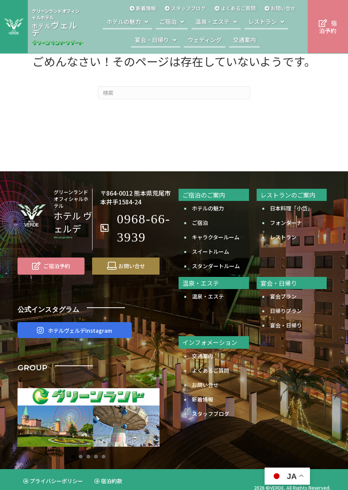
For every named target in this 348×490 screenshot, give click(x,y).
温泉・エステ (208, 296)
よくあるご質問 (210, 370)
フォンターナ (286, 222)
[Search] (174, 92)
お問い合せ (205, 385)
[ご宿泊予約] (51, 266)
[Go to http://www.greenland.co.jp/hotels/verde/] (57, 26)
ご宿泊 (200, 222)
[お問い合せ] (126, 266)
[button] (75, 330)
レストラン (283, 237)
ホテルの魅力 (208, 208)
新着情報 (202, 399)
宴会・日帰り (286, 325)
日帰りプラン (286, 311)
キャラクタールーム (215, 237)
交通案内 (202, 356)
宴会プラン (283, 296)
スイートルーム (210, 251)
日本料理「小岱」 (291, 208)
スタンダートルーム (216, 266)
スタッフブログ (210, 413)
